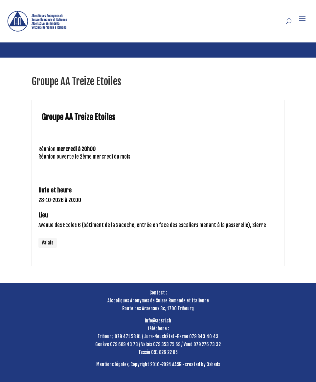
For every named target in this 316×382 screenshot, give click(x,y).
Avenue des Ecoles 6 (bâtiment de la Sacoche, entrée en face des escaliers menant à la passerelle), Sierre (152, 225)
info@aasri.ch (158, 320)
